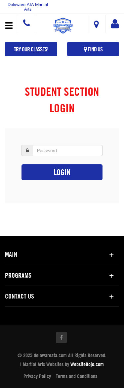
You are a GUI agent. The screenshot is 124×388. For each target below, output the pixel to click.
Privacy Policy (37, 376)
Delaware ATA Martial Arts (28, 7)
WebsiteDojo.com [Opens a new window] (87, 364)
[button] (63, 25)
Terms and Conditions (76, 376)
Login (62, 172)
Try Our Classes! (31, 49)
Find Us (93, 49)
